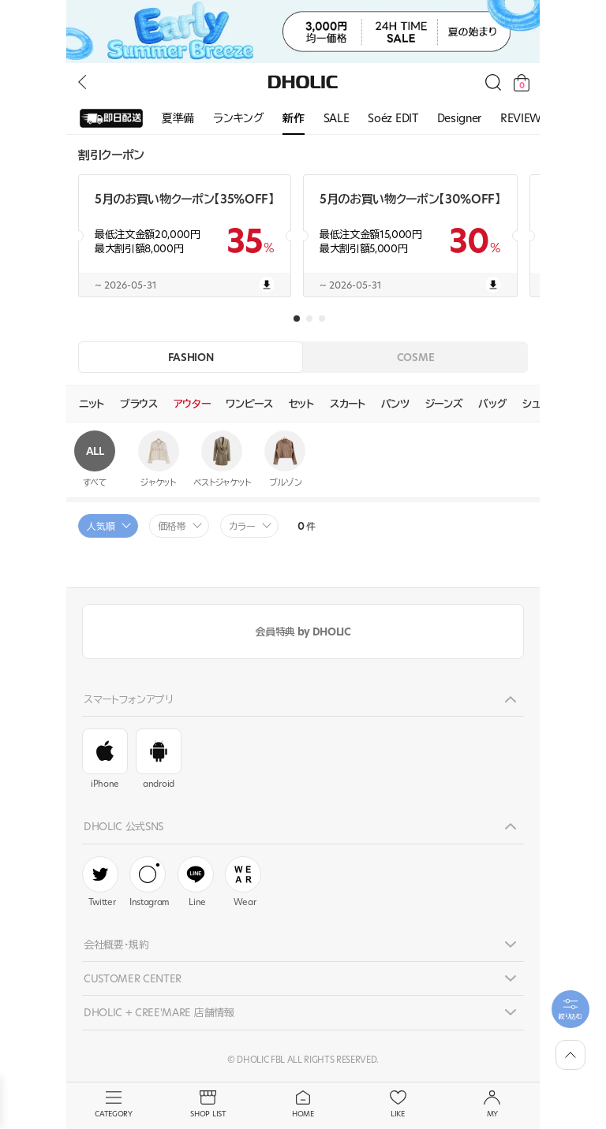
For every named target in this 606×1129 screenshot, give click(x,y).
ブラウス (139, 404)
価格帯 (172, 526)
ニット (91, 404)
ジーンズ (444, 404)
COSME (415, 357)
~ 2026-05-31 (185, 284)
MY (492, 1104)
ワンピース (249, 404)
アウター (192, 404)
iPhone (105, 759)
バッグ (492, 404)
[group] (111, 119)
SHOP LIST (208, 1104)
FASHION (191, 357)
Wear (243, 882)
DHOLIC (303, 82)
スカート (347, 404)
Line (196, 882)
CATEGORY (113, 1104)
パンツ (395, 404)
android (158, 759)
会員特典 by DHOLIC (302, 631)
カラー (242, 526)
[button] (297, 318)
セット (301, 404)
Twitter (100, 882)
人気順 (101, 526)
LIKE (397, 1104)
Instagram (149, 882)
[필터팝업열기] (570, 1009)
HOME (303, 1104)
